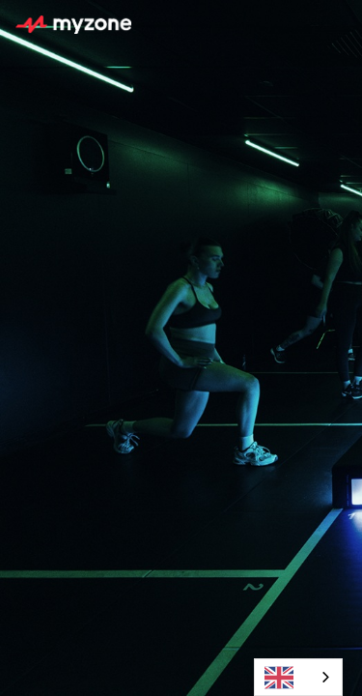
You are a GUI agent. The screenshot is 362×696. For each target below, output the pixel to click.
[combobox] (298, 677)
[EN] (298, 677)
